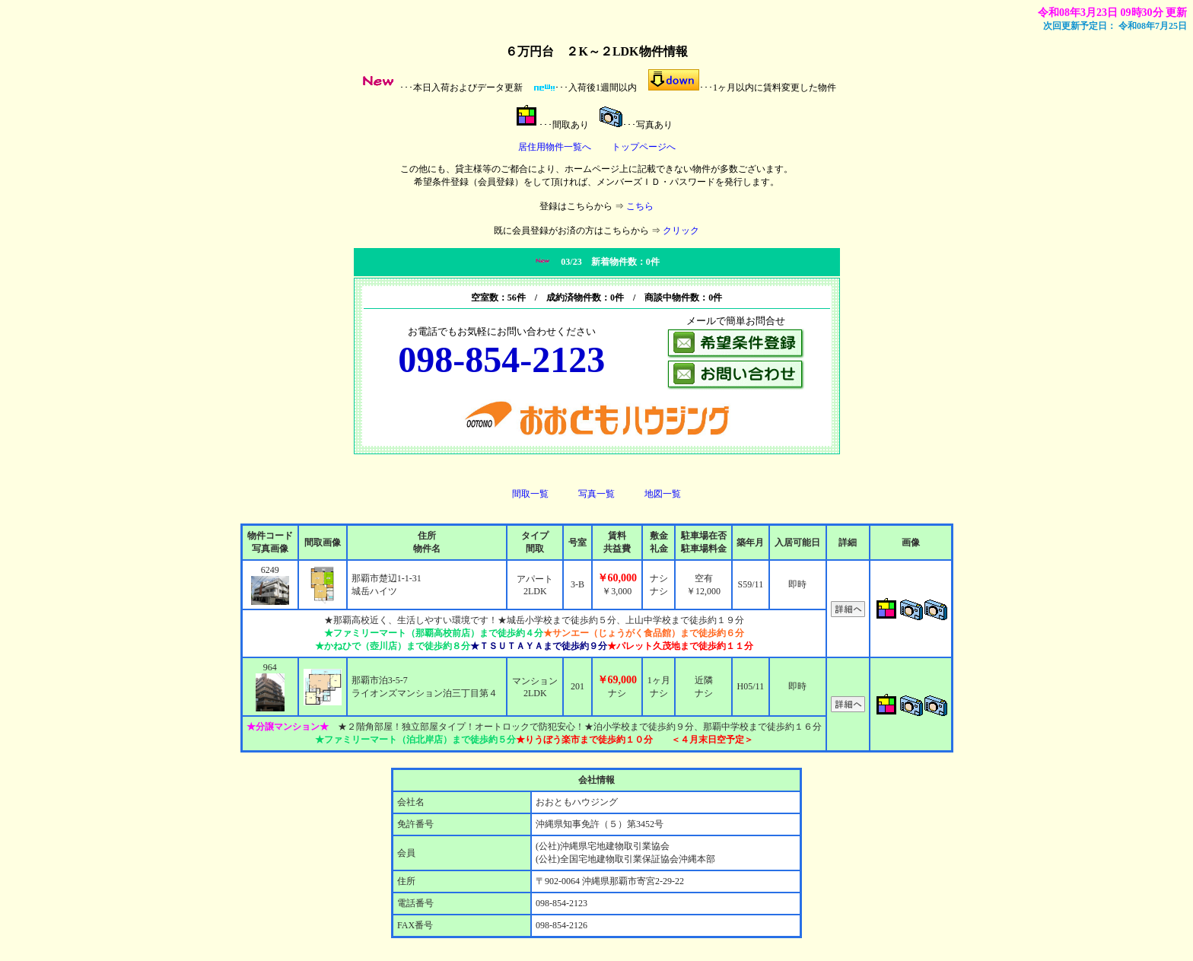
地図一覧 (662, 493)
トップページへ (644, 147)
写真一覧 (596, 493)
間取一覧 (530, 493)
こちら (640, 206)
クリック (681, 230)
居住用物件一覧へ (554, 147)
